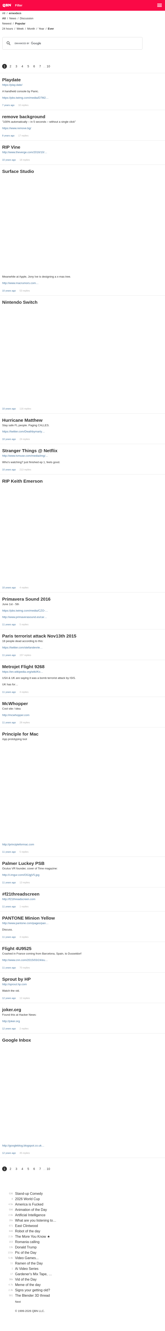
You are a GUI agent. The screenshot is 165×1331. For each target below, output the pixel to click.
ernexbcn (15, 13)
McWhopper (15, 703)
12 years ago (9, 998)
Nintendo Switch (20, 302)
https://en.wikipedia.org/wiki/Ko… (22, 671)
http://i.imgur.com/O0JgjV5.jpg (20, 874)
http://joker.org (11, 1021)
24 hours (7, 28)
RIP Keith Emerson (22, 481)
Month (31, 28)
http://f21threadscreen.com (18, 899)
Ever (51, 28)
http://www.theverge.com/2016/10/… (24, 152)
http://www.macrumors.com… (20, 283)
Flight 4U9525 (17, 948)
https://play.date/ (12, 84)
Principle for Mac (20, 733)
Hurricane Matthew (22, 420)
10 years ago (9, 160)
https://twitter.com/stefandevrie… (22, 647)
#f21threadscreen (21, 893)
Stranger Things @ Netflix (29, 450)
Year (41, 28)
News (12, 18)
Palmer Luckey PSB (23, 863)
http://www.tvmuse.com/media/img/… (25, 455)
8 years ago (8, 135)
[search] (72, 43)
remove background (23, 116)
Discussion (26, 18)
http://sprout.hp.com (14, 984)
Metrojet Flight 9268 (23, 666)
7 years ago (8, 105)
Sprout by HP (16, 979)
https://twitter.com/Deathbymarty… (23, 431)
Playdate (11, 79)
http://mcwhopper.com (15, 715)
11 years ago (9, 624)
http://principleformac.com (18, 844)
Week (20, 28)
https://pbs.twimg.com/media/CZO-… (25, 610)
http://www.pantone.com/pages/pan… (25, 923)
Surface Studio (18, 171)
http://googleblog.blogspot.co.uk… (23, 1145)
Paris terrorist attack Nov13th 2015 (39, 635)
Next (18, 1301)
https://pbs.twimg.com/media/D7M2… (25, 97)
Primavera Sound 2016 (26, 599)
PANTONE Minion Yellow (28, 918)
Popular (20, 23)
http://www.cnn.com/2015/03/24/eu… (25, 960)
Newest (6, 23)
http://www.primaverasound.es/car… (24, 617)
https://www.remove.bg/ (16, 128)
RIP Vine (11, 147)
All (3, 13)
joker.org (11, 1009)
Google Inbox (16, 1040)
